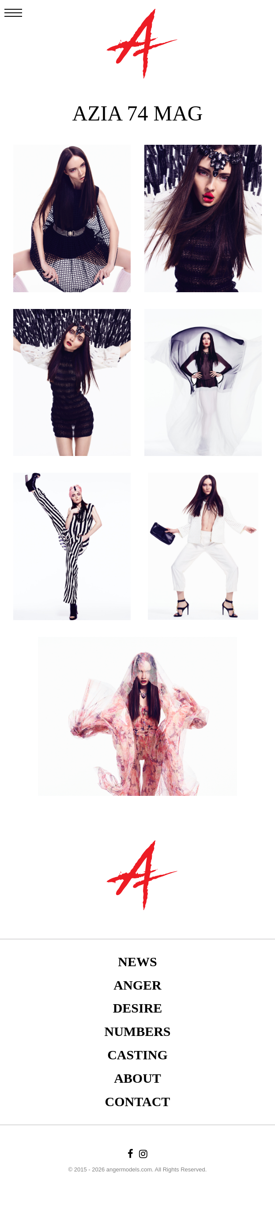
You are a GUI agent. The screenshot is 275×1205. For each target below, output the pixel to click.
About (137, 1078)
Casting (137, 1054)
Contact (137, 1101)
